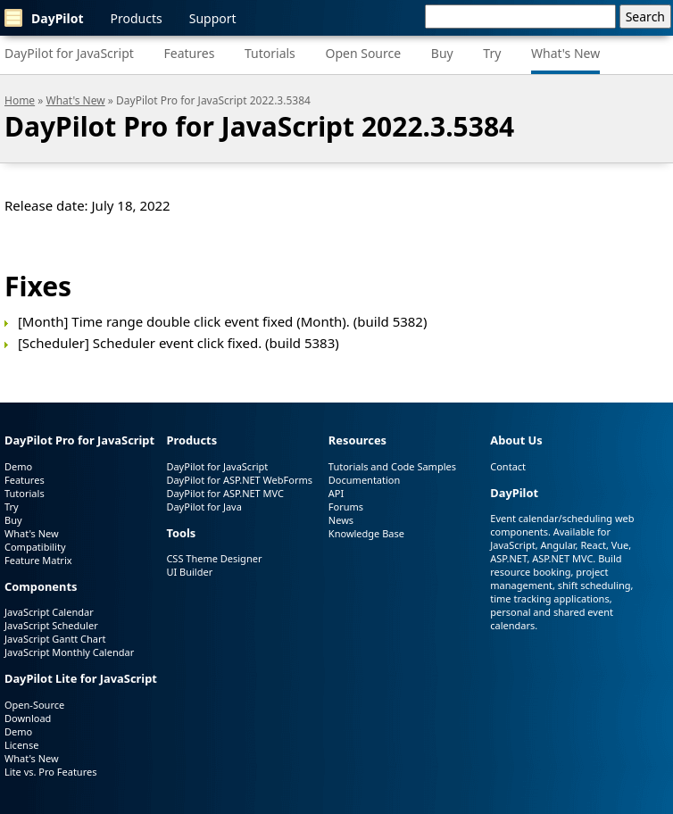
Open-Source (34, 704)
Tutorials (270, 53)
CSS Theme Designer (214, 558)
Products (136, 18)
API (336, 493)
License (21, 745)
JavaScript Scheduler (51, 625)
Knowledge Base (366, 533)
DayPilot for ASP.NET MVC (225, 493)
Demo (18, 466)
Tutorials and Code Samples (392, 466)
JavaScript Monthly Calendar (69, 652)
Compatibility (35, 546)
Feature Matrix (38, 560)
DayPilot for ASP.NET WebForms (239, 479)
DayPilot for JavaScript (69, 53)
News (340, 520)
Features (189, 53)
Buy (442, 53)
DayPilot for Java (203, 506)
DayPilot (44, 18)
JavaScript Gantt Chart (54, 638)
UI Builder (189, 571)
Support (213, 18)
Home (19, 100)
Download (27, 718)
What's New (565, 53)
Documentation (364, 479)
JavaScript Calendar (49, 612)
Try (492, 53)
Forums (345, 506)
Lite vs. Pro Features (50, 771)
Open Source (363, 53)
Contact (508, 466)
